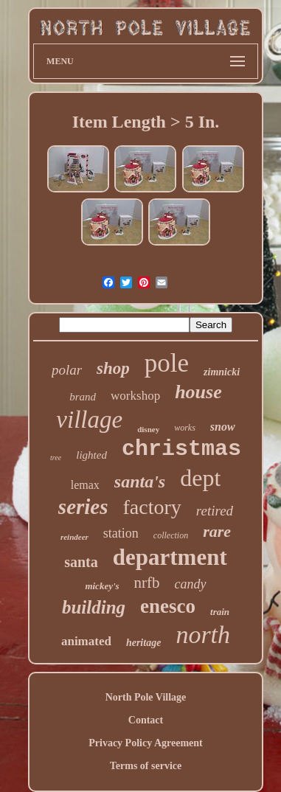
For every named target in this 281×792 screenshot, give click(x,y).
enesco (167, 606)
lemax (85, 485)
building (93, 607)
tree (55, 458)
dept (200, 478)
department (170, 557)
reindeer (74, 536)
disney (148, 429)
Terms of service (145, 765)
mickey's (102, 585)
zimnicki (222, 372)
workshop (135, 396)
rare (217, 531)
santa (81, 562)
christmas (181, 449)
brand (82, 397)
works (184, 428)
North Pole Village (146, 697)
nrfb (147, 582)
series (83, 506)
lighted (91, 455)
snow (222, 426)
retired (214, 510)
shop (113, 368)
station (121, 533)
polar (67, 370)
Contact (145, 720)
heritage (143, 642)
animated (86, 641)
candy (191, 584)
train (219, 611)
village (89, 419)
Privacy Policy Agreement (145, 742)
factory (152, 507)
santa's (139, 481)
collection (170, 535)
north (203, 634)
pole (167, 363)
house (198, 392)
